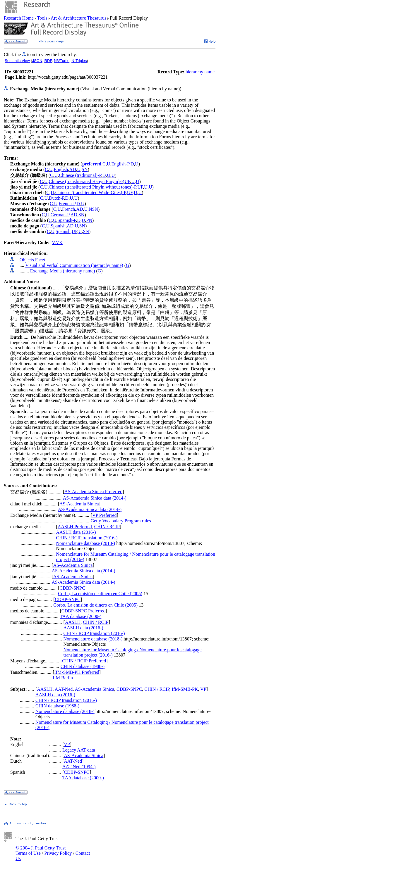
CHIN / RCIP (107, 526)
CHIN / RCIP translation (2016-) (87, 537)
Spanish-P (66, 220)
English (61, 169)
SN (85, 169)
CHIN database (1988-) (83, 666)
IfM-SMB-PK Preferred (76, 672)
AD (72, 169)
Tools (42, 17)
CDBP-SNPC (72, 588)
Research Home (19, 17)
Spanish (58, 225)
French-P (67, 203)
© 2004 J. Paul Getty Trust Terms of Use (41, 850)
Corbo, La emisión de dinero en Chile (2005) (100, 593)
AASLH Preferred (75, 526)
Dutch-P (56, 198)
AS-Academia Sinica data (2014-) (94, 497)
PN (89, 220)
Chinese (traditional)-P (80, 175)
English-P (120, 163)
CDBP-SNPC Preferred (83, 610)
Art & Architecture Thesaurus (78, 17)
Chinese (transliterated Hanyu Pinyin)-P (86, 181)
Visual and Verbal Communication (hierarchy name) (74, 265)
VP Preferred (104, 515)
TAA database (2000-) (80, 616)
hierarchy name (200, 71)
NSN (93, 209)
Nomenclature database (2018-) (85, 543)
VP (203, 689)
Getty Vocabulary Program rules (121, 520)
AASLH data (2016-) (76, 532)
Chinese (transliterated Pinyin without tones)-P (92, 186)
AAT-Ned (64, 689)
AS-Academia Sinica (79, 503)
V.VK (57, 242)
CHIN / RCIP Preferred (84, 660)
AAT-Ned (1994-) (79, 766)
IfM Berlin (63, 677)
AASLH (72, 622)
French (68, 209)
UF (127, 181)
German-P (60, 214)
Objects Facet (32, 259)
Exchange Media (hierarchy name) (62, 270)
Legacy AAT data (78, 749)
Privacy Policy (58, 853)
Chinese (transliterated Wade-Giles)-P (90, 192)
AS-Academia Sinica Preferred (93, 491)
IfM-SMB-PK (185, 689)
